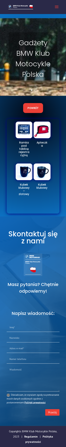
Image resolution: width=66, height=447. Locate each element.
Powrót (33, 108)
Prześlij (52, 412)
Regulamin (31, 436)
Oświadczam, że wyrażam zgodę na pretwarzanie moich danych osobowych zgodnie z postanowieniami (33, 398)
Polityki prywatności (35, 402)
